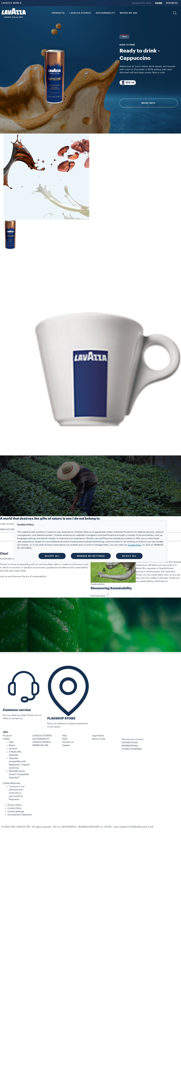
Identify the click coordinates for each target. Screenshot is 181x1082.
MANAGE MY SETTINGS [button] (91, 556)
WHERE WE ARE (40, 745)
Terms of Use (98, 739)
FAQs (64, 739)
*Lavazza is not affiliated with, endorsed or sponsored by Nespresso (16, 792)
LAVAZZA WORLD (11, 3)
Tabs (11, 742)
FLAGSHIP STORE (61, 718)
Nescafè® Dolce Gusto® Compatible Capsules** (19, 774)
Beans (12, 745)
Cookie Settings (15, 811)
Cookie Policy (14, 808)
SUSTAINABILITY (40, 739)
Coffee (6, 739)
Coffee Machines (11, 783)
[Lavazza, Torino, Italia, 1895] (13, 13)
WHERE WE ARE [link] (128, 13)
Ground (13, 749)
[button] (175, 13)
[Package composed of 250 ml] (127, 82)
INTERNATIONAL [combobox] (130, 743)
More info (148, 103)
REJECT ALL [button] (129, 556)
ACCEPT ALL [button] (52, 556)
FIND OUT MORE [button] (8, 529)
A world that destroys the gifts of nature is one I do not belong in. (50, 518)
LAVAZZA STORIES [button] (80, 13)
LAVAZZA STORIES (42, 736)
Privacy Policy (14, 805)
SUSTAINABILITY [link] (105, 13)
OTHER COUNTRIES (132, 749)
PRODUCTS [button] (58, 13)
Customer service (17, 710)
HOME (158, 3)
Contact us (67, 742)
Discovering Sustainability (111, 588)
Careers (66, 745)
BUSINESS (172, 3)
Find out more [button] (100, 596)
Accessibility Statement (19, 815)
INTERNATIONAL (130, 746)
